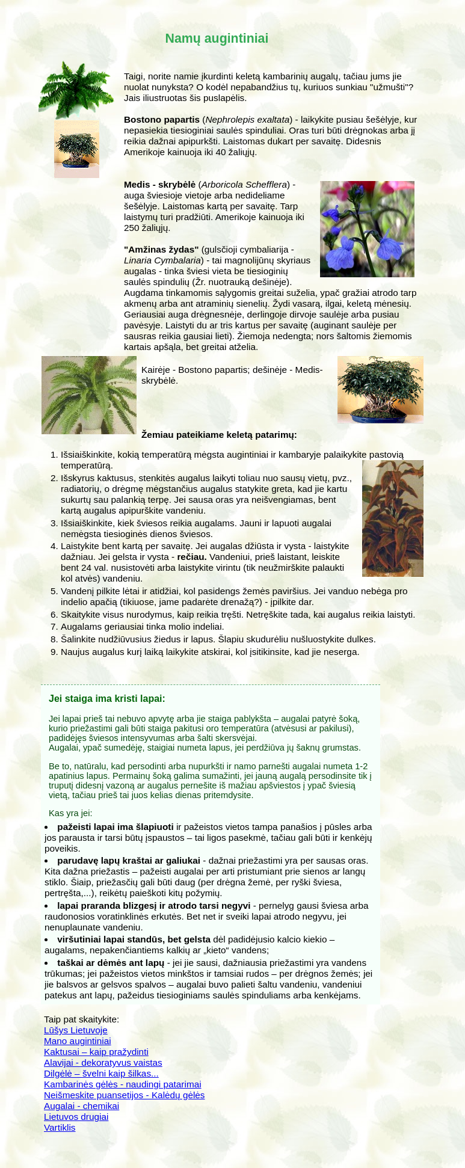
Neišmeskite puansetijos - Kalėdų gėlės (124, 1095)
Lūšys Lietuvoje (76, 1030)
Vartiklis (60, 1127)
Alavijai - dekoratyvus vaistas (103, 1062)
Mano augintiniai (77, 1041)
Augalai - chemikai (81, 1106)
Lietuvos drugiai (76, 1116)
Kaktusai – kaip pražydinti (96, 1052)
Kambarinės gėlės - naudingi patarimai (123, 1084)
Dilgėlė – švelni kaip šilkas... (101, 1073)
